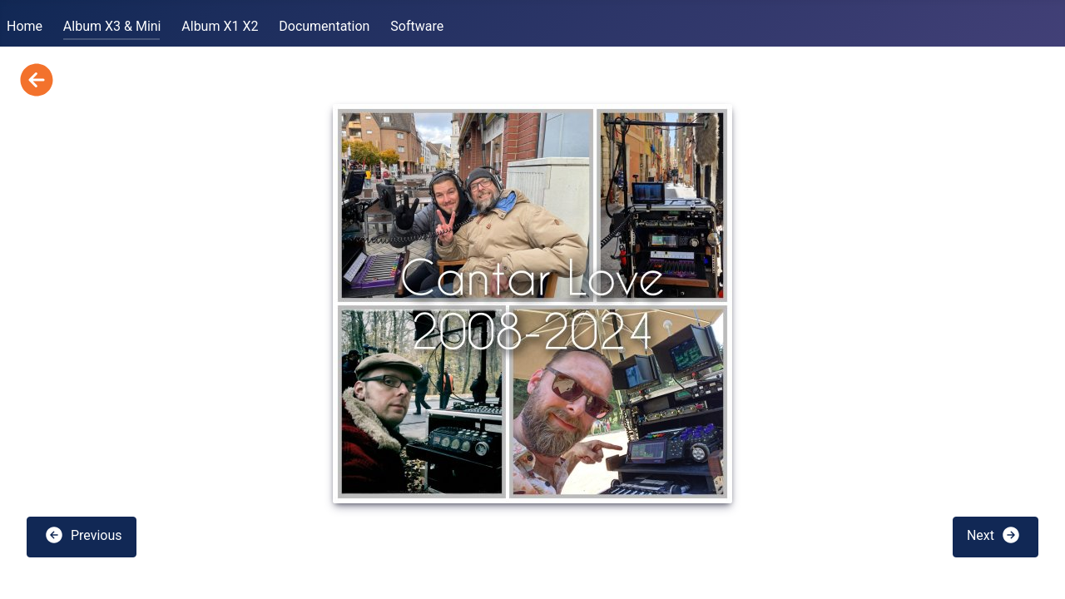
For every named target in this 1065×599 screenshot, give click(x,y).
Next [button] (994, 535)
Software (416, 26)
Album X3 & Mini (112, 26)
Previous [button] (83, 535)
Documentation (324, 26)
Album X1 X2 (219, 26)
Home (24, 26)
